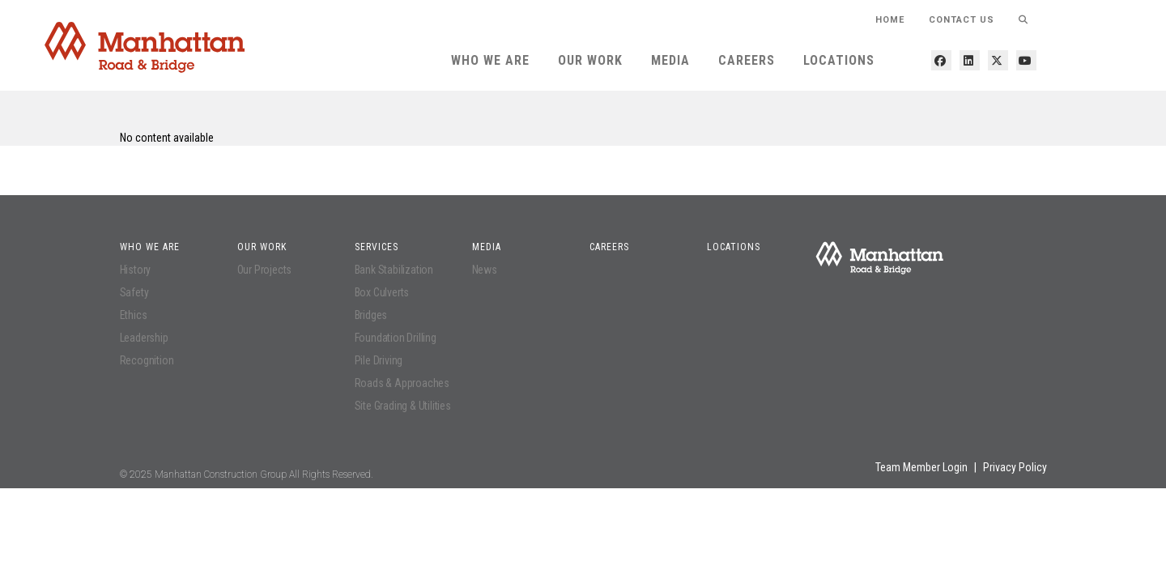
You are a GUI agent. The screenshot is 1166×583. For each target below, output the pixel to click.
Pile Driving (379, 360)
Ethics (133, 315)
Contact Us (961, 20)
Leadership (144, 337)
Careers (746, 60)
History (135, 269)
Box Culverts (382, 292)
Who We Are (490, 60)
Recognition (147, 360)
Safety (134, 292)
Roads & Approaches (402, 383)
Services (376, 247)
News (484, 269)
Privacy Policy (1015, 467)
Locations (838, 60)
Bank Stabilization (394, 269)
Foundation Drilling (395, 337)
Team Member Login (921, 467)
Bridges (371, 315)
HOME (889, 20)
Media (670, 60)
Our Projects (264, 269)
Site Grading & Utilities (403, 405)
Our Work (590, 60)
